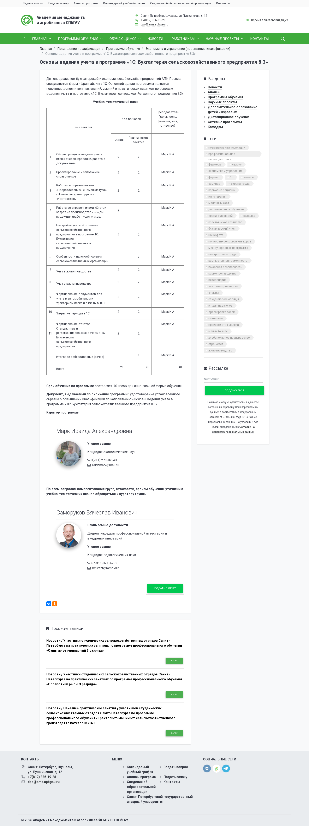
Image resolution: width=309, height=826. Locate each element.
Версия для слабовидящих (269, 20)
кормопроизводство (222, 273)
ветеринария (217, 280)
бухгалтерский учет (222, 228)
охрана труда (240, 183)
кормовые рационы (221, 190)
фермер (213, 177)
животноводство (220, 350)
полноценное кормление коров (229, 241)
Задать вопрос (176, 767)
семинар (214, 183)
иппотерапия (217, 196)
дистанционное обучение (226, 209)
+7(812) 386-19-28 (153, 20)
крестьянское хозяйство (225, 222)
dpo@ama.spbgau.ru (154, 24)
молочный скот (218, 203)
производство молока (223, 324)
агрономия (215, 344)
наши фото (216, 235)
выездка (249, 215)
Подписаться (234, 390)
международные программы (228, 247)
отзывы (213, 292)
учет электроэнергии (223, 286)
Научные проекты (222, 102)
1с (231, 177)
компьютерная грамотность (228, 260)
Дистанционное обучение (229, 117)
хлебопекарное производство (229, 337)
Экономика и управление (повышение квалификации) (187, 49)
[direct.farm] (216, 769)
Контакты (172, 782)
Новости (215, 87)
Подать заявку (165, 588)
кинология (215, 318)
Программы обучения (123, 49)
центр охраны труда (222, 254)
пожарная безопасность (225, 267)
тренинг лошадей (220, 215)
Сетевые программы (225, 122)
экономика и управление (225, 171)
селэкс (237, 164)
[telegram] (226, 768)
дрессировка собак (221, 312)
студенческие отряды (223, 299)
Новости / (54, 641)
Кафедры (215, 127)
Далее (174, 660)
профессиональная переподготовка (221, 154)
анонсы (249, 177)
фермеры (214, 164)
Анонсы (214, 92)
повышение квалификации (226, 147)
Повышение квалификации (78, 49)
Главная (46, 49)
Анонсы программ (141, 777)
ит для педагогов (220, 305)
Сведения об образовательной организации (141, 787)
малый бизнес (218, 331)
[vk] (207, 768)
